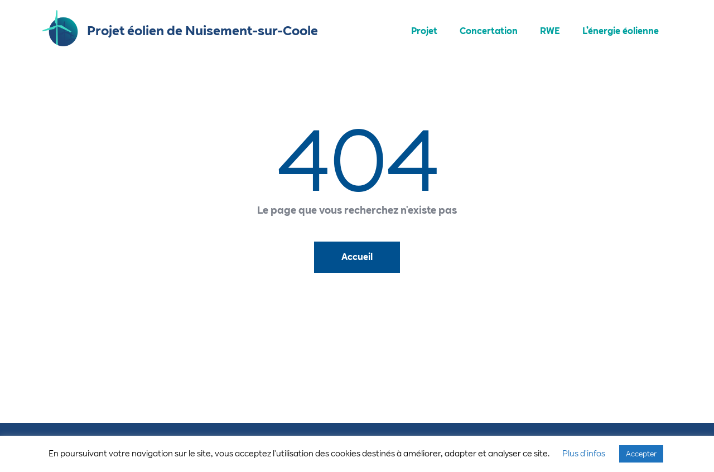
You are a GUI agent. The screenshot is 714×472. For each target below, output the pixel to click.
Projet (424, 31)
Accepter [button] (641, 453)
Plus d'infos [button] (583, 454)
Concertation (489, 31)
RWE (550, 31)
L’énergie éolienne (620, 31)
